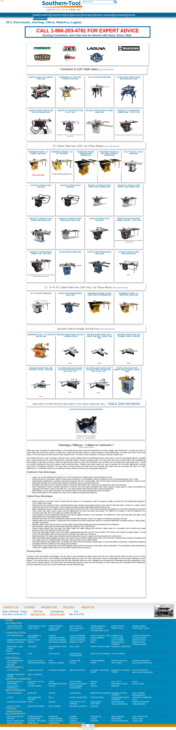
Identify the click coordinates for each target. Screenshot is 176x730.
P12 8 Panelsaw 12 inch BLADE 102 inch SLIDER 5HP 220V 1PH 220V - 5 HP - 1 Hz (69, 369)
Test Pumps (116, 663)
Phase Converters (78, 697)
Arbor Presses (56, 626)
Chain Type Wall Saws (100, 636)
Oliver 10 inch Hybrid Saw (70, 252)
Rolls (135, 700)
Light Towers (117, 640)
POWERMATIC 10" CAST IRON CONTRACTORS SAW (70, 78)
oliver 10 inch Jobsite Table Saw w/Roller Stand (129, 78)
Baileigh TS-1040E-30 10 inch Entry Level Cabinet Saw (99, 186)
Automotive (44, 15)
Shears (52, 702)
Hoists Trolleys (14, 628)
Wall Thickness (35, 675)
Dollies (93, 682)
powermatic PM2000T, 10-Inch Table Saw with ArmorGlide (109, 153)
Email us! (74, 10)
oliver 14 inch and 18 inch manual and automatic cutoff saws (127, 369)
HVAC (67, 15)
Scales (73, 663)
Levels (93, 640)
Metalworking (120, 15)
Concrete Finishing (141, 636)
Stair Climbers (118, 654)
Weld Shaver (55, 706)
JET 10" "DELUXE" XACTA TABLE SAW (133, 152)
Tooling (131, 15)
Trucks (93, 686)
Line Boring (54, 723)
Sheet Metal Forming (100, 654)
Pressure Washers (58, 642)
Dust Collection (35, 661)
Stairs (93, 663)
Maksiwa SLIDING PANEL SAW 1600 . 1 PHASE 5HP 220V (70, 335)
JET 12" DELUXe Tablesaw (40, 293)
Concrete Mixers (57, 638)
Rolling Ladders (56, 663)
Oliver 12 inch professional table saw (70, 294)
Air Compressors (15, 636)
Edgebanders (34, 719)
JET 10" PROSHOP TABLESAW (99, 77)
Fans (30, 654)
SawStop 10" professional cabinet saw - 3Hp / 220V (41, 252)
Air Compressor (14, 626)
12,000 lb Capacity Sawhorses (15, 683)
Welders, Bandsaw (78, 706)
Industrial (76, 15)
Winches (115, 686)
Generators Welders (17, 640)
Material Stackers (78, 684)
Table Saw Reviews (106, 69)
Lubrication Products (54, 629)
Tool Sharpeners (119, 704)
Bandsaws (53, 716)
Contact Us (10, 607)
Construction (58, 15)
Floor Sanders (139, 638)
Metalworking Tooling (34, 698)
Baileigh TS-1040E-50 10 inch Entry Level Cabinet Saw (128, 186)
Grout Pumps (34, 640)
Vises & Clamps (13, 706)
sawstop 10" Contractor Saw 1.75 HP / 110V (70, 111)
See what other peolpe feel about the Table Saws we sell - (86, 404)
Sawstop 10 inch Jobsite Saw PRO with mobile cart (41, 111)
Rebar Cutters (76, 642)
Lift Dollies (54, 654)
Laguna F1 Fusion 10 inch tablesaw (40, 186)
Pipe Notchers (97, 697)
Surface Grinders (140, 702)
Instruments (88, 15)
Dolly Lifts (116, 682)
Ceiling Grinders (77, 636)
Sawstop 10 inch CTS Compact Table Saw (40, 78)
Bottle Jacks (76, 626)
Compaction (116, 636)
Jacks (135, 682)
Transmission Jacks (99, 630)
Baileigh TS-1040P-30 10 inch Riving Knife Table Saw (40, 219)
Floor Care (75, 661)
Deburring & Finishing (100, 693)
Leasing (30, 607)
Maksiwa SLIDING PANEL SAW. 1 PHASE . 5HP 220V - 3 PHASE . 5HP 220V (99, 336)
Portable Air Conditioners (76, 655)
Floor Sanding (55, 719)
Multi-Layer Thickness (142, 672)
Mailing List (49, 607)
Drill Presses (138, 693)
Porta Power (96, 628)
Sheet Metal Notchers (96, 703)
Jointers (74, 719)
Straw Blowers (139, 644)
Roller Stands (34, 686)
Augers (52, 636)
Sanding (73, 721)
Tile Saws (32, 647)
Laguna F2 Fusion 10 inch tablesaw (70, 186)
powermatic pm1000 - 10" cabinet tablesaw (38, 152)
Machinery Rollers (58, 684)
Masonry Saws (139, 640)
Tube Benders (138, 704)
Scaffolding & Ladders (118, 643)
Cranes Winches (98, 626)
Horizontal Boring (57, 640)
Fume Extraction (119, 661)
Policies (68, 607)
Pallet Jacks (138, 684)
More (92, 684)
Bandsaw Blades (14, 711)
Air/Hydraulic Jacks (37, 626)
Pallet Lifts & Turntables (13, 687)
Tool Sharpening (15, 723)
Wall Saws (74, 647)
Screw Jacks (117, 628)
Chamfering (75, 693)
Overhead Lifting (119, 684)
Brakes (52, 693)
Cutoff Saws (117, 638)
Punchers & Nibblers (142, 697)
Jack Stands (33, 628)
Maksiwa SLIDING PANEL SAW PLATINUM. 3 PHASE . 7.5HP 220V (41, 369)
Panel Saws (137, 719)
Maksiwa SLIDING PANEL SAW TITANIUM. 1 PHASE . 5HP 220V (128, 335)
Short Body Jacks (140, 628)
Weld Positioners (36, 706)
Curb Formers (97, 638)
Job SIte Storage (77, 640)
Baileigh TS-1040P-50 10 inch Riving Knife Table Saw (70, 219)
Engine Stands (139, 626)
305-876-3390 (57, 614)
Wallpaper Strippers (142, 663)
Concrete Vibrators (120, 647)
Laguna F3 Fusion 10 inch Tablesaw (99, 219)
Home (35, 15)
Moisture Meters (140, 670)
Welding (11, 665)
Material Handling (103, 15)
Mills (51, 697)
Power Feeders (56, 721)
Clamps (73, 716)
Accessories (13, 670)
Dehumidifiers (13, 654)
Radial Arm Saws (77, 723)
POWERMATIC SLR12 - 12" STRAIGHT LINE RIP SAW (40, 335)
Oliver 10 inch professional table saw (99, 252)
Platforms (12, 663)
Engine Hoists (117, 626)
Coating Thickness (57, 670)
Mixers (31, 642)
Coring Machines (77, 638)
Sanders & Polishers (16, 702)
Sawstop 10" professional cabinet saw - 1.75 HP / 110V (128, 111)
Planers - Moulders (37, 721)
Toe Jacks (74, 630)
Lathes (10, 697)
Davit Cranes (76, 682)
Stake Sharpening (119, 721)
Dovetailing (95, 716)
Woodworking (40, 18)
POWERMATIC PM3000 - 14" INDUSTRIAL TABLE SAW (129, 294)
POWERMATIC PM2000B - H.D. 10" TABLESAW (62, 152)
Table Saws (137, 721)
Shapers (94, 721)
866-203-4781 (58, 10)
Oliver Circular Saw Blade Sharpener (86, 409)
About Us (88, 607)
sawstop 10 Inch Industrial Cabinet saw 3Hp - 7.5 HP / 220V (128, 219)
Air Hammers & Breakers (34, 636)
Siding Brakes (138, 642)
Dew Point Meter (77, 670)
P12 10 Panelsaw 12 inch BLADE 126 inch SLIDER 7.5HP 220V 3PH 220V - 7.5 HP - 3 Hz (98, 369)
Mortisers (116, 719)
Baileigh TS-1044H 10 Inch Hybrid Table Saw (99, 111)
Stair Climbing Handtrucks (76, 687)
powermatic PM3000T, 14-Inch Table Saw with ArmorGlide (99, 294)
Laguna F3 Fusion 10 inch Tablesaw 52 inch (128, 252)
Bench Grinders (14, 693)
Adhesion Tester (35, 670)
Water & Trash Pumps (100, 647)
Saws (92, 642)
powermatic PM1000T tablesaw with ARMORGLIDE (85, 153)
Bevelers (32, 693)
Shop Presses (117, 702)
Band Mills (33, 723)
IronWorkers (138, 695)
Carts (51, 682)
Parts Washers (77, 628)
